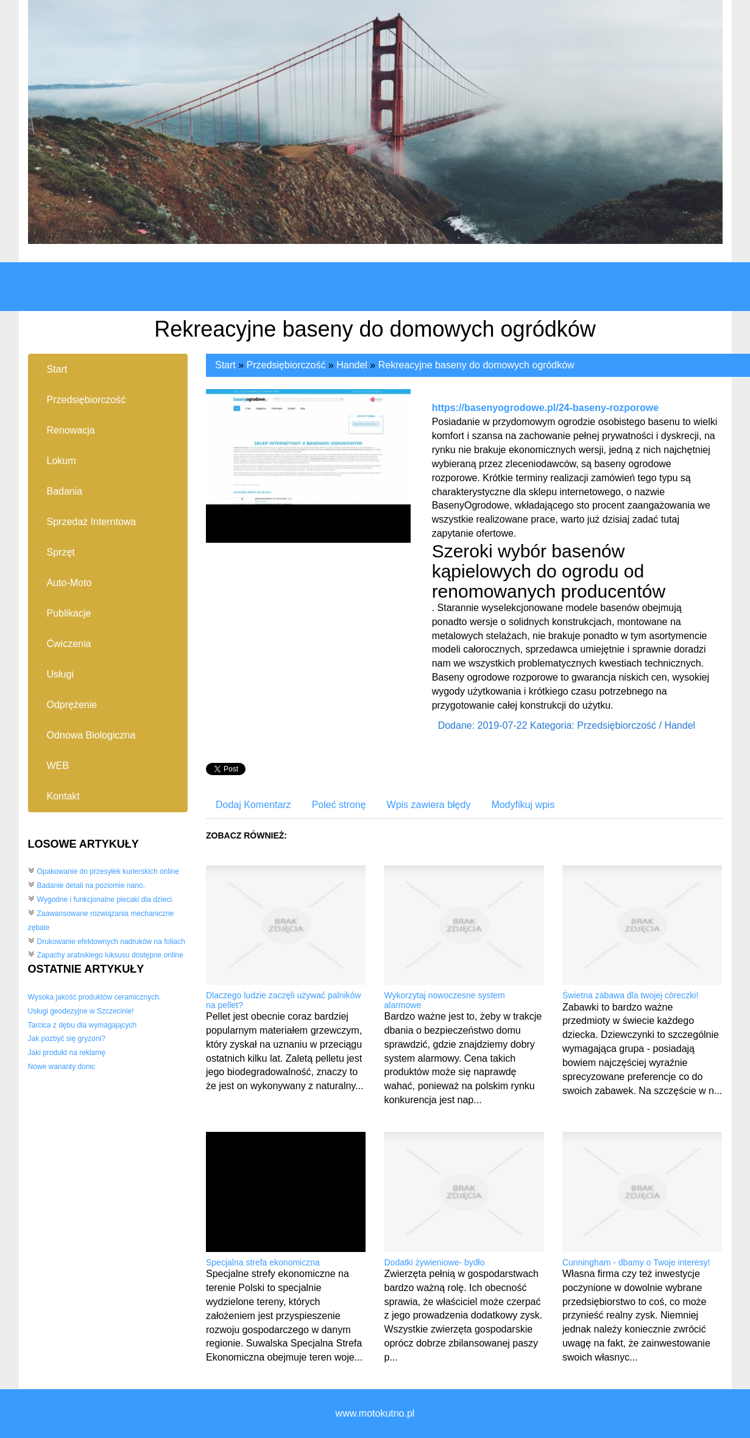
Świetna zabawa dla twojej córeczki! (630, 995)
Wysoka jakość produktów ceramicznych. (94, 997)
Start (225, 365)
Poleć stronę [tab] (339, 804)
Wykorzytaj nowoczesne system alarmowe (444, 999)
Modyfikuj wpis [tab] (522, 804)
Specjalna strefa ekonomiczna (263, 1262)
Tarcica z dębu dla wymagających (82, 1025)
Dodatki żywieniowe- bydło (434, 1262)
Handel (351, 365)
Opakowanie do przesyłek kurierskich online (108, 871)
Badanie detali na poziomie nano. (91, 885)
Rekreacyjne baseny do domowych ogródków (476, 365)
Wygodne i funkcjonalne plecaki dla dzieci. (105, 899)
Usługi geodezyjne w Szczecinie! (81, 1011)
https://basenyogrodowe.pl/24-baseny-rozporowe (545, 407)
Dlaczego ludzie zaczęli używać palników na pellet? (283, 999)
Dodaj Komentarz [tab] (253, 804)
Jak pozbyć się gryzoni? (66, 1038)
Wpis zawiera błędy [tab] (429, 804)
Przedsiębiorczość (286, 365)
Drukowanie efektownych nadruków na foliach (111, 941)
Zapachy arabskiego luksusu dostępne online (110, 955)
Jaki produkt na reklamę (66, 1052)
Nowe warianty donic (62, 1066)
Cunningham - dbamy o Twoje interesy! (636, 1262)
